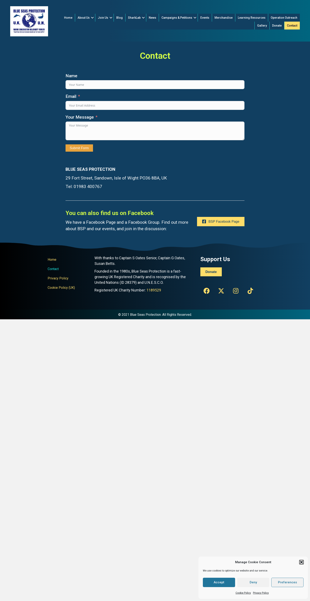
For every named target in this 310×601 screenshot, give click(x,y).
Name (71, 75)
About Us (84, 17)
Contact (292, 25)
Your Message (80, 117)
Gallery (262, 25)
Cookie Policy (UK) (61, 288)
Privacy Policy (261, 592)
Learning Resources (251, 17)
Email (71, 96)
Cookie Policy (243, 592)
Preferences (287, 582)
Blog (119, 17)
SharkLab (134, 17)
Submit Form (79, 148)
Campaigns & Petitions (176, 17)
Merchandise (224, 17)
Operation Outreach (284, 17)
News (152, 17)
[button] (301, 562)
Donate (277, 25)
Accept (219, 582)
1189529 (153, 290)
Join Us (103, 17)
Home (68, 17)
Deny (253, 582)
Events (204, 17)
